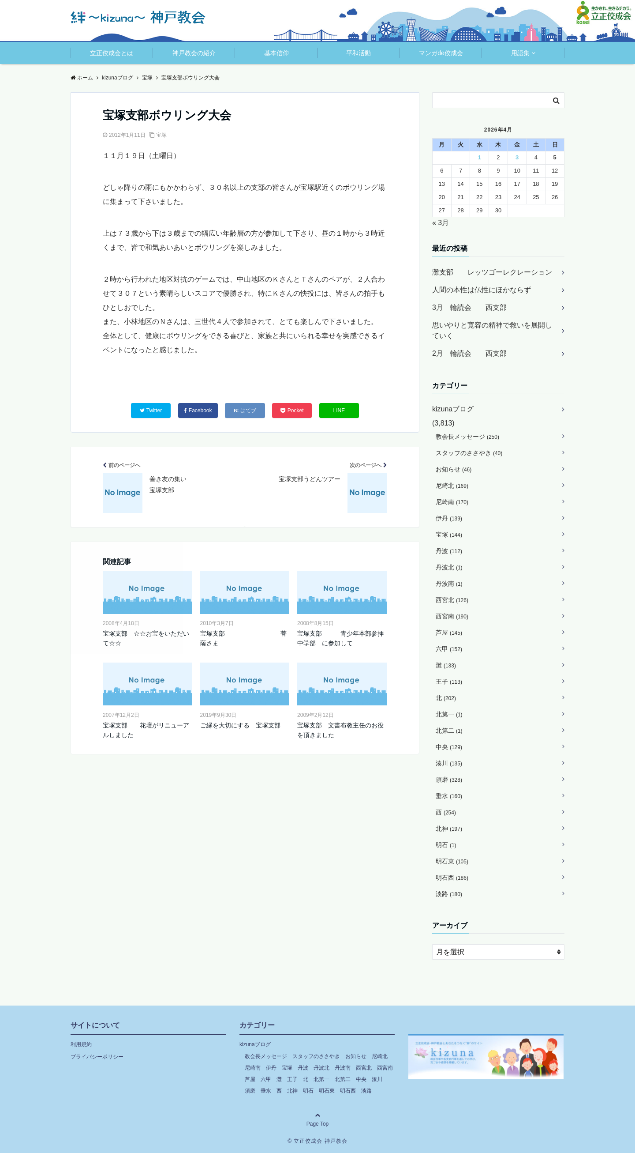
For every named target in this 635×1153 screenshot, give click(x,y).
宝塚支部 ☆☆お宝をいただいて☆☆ (146, 638)
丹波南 (449, 583)
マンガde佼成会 (441, 53)
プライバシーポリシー (97, 1057)
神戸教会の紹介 (194, 53)
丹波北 (449, 567)
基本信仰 (276, 53)
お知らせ (453, 469)
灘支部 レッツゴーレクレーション (492, 272)
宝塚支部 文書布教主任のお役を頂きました (340, 730)
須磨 (449, 779)
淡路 (449, 893)
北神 (449, 828)
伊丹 (449, 518)
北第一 (449, 714)
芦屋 (449, 632)
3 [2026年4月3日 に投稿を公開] (517, 157)
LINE (339, 410)
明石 (446, 844)
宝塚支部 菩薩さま (243, 638)
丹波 (449, 550)
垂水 (449, 795)
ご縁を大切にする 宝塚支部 (240, 725)
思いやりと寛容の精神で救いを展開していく (492, 330)
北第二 (449, 730)
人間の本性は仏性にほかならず (481, 290)
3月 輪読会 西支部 (469, 307)
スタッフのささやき (469, 452)
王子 (449, 681)
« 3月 (440, 222)
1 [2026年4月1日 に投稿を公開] (479, 157)
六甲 (449, 648)
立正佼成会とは (111, 53)
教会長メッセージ (467, 436)
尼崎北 (452, 485)
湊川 (449, 763)
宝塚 (161, 135)
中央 (449, 746)
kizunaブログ (453, 409)
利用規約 (81, 1044)
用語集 (520, 53)
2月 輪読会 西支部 (469, 353)
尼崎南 (452, 501)
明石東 (452, 861)
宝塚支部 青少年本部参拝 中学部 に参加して (341, 638)
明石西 (452, 877)
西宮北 (452, 599)
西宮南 (452, 616)
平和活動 (358, 53)
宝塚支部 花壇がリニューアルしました (146, 730)
